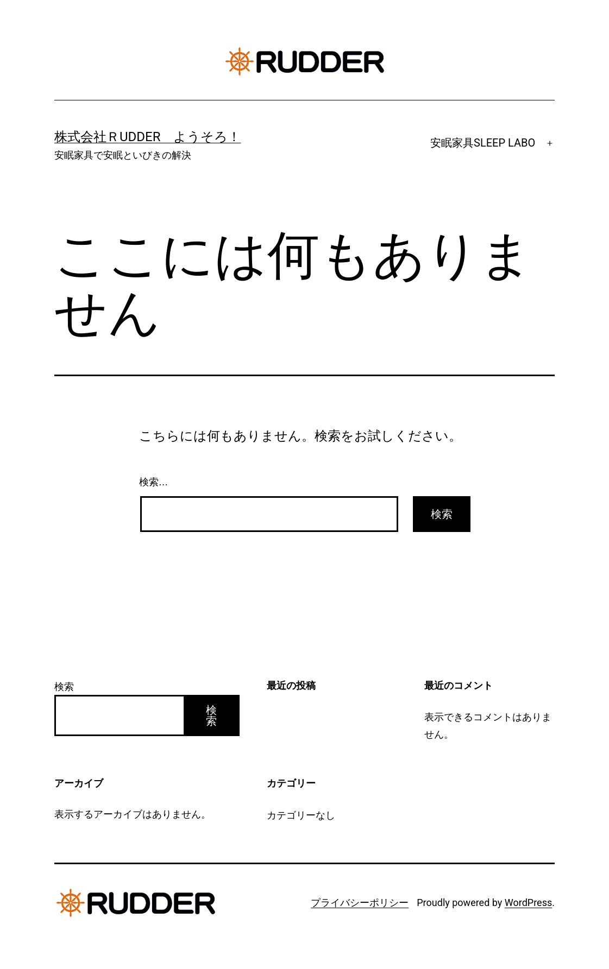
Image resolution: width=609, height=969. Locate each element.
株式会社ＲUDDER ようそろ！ (147, 136)
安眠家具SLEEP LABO (482, 142)
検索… (153, 482)
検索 (64, 686)
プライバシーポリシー (360, 902)
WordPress (528, 902)
